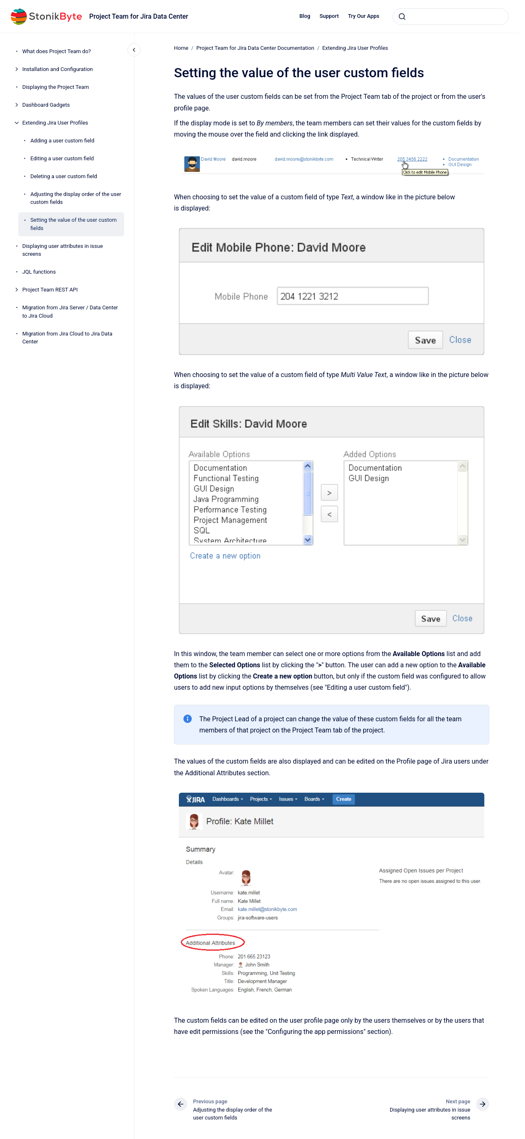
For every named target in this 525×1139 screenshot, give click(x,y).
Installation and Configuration (57, 69)
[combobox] (450, 16)
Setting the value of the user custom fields (73, 224)
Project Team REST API (50, 290)
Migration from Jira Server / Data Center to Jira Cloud (70, 311)
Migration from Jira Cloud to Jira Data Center (67, 338)
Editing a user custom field (62, 158)
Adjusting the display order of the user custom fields (75, 198)
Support (329, 16)
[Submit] (402, 16)
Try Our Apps (363, 16)
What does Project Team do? (56, 51)
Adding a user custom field (62, 140)
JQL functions (39, 272)
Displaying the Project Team (55, 87)
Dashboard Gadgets (46, 105)
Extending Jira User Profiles (55, 123)
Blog (304, 16)
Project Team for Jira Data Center (138, 16)
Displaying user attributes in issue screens (62, 250)
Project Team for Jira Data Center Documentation (255, 48)
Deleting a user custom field (63, 176)
